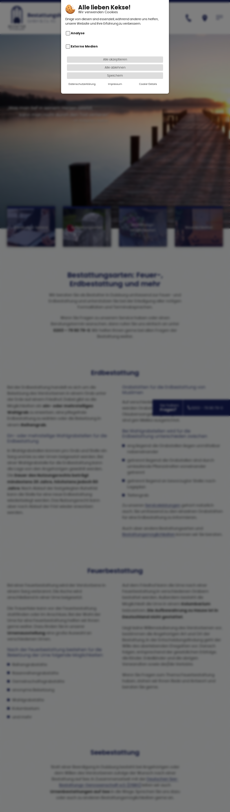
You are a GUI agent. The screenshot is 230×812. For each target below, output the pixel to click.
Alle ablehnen (115, 63)
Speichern (115, 71)
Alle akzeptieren (115, 55)
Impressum (115, 80)
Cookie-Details (148, 80)
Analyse (78, 29)
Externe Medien (84, 42)
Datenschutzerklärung (82, 80)
